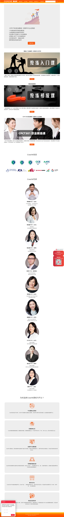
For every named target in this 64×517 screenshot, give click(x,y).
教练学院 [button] (36, 1)
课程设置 (31, 1)
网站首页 (20, 1)
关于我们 (25, 1)
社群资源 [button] (42, 1)
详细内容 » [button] (32, 111)
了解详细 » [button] (31, 43)
